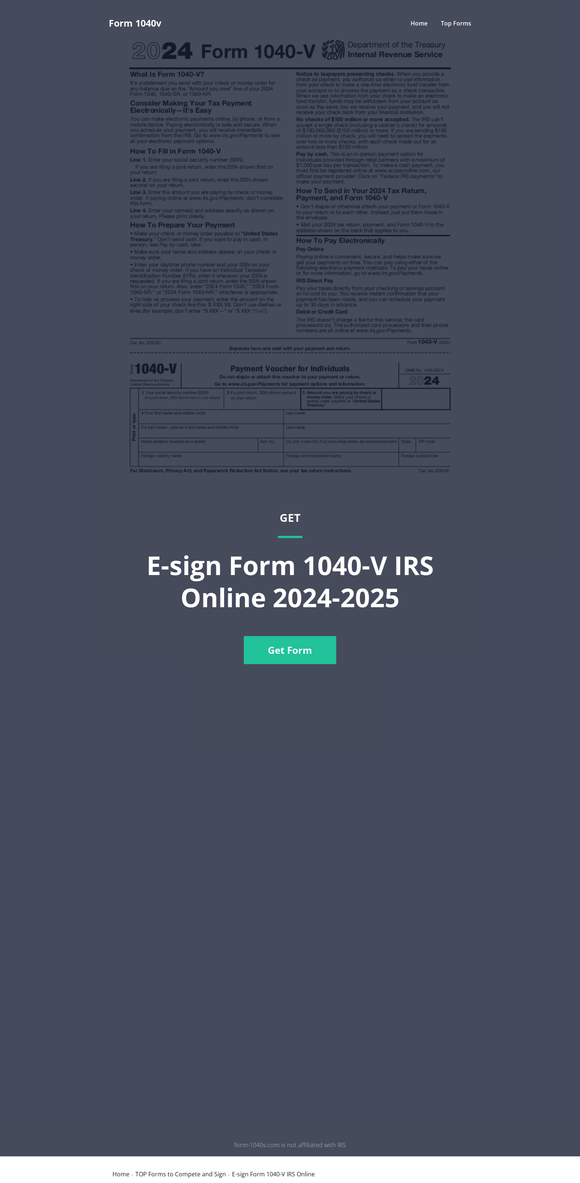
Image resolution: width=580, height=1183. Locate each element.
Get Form (290, 650)
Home (419, 23)
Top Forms (456, 23)
